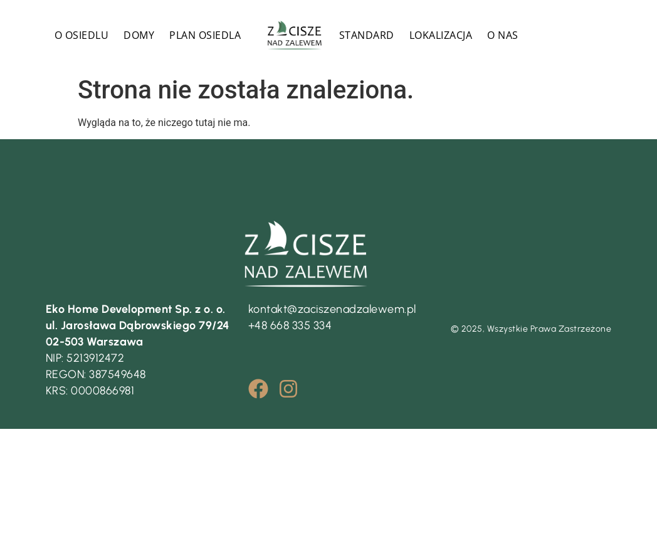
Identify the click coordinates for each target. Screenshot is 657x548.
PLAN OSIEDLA (205, 35)
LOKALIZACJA (441, 35)
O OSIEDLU (82, 35)
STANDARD (366, 35)
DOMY (139, 35)
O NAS (502, 35)
